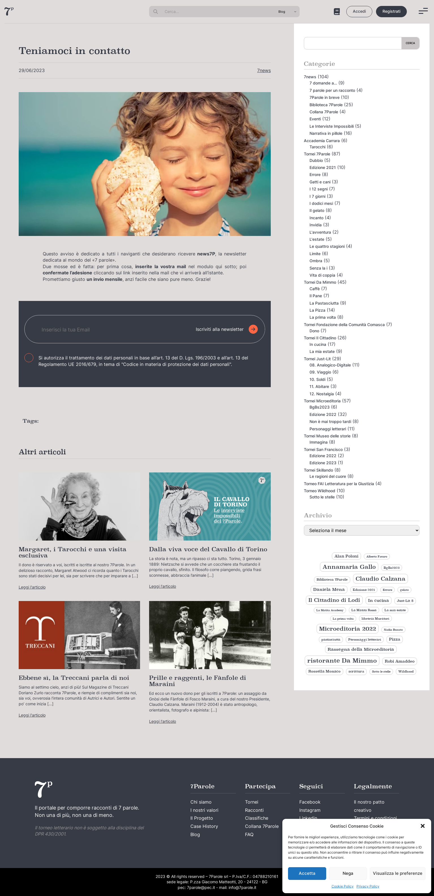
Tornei (251, 802)
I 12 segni (319, 188)
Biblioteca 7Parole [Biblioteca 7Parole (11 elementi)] (332, 580)
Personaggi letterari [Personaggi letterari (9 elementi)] (364, 639)
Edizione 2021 (323, 167)
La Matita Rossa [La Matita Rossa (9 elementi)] (364, 610)
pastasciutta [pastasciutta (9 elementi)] (330, 639)
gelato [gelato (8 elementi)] (404, 589)
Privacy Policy (367, 886)
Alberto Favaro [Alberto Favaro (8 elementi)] (376, 556)
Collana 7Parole (324, 111)
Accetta (307, 873)
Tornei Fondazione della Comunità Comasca (344, 324)
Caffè (315, 288)
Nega (348, 873)
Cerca (410, 43)
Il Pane (316, 295)
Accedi (359, 11)
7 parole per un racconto (332, 90)
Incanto (316, 217)
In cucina (318, 344)
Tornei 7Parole (317, 153)
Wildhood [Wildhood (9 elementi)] (406, 671)
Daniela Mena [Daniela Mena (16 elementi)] (329, 589)
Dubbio (316, 160)
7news (264, 70)
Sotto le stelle (322, 496)
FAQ (249, 834)
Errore (315, 174)
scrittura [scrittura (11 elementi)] (356, 671)
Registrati (391, 11)
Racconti (254, 810)
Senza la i (318, 268)
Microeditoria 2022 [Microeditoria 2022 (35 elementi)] (347, 629)
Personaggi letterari (328, 428)
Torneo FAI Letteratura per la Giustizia (339, 483)
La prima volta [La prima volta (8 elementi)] (343, 618)
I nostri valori (204, 810)
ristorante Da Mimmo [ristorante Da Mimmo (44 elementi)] (342, 660)
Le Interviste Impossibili (332, 126)
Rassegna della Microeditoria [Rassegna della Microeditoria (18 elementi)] (361, 649)
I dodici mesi (321, 203)
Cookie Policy (343, 886)
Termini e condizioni (375, 818)
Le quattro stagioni (327, 246)
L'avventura (320, 232)
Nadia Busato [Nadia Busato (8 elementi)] (393, 629)
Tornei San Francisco (323, 449)
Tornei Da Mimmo (320, 282)
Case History (204, 826)
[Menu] (423, 11)
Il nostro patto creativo (369, 806)
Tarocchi (317, 146)
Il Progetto (201, 818)
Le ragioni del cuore (328, 476)
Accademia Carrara (322, 140)
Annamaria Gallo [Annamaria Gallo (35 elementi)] (349, 567)
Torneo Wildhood (319, 490)
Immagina (319, 442)
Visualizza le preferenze (397, 873)
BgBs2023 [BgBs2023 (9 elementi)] (391, 567)
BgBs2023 (320, 407)
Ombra (316, 260)
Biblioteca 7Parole (326, 104)
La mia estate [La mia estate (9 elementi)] (395, 610)
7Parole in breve (325, 97)
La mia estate (322, 351)
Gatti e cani (320, 181)
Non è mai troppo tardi (330, 421)
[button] (423, 826)
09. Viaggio (320, 372)
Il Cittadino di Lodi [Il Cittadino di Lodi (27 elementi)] (334, 600)
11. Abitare (319, 386)
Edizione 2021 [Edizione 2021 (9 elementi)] (364, 589)
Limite (315, 253)
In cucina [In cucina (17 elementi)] (378, 600)
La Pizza (317, 310)
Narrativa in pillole (326, 133)
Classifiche (256, 818)
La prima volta (323, 317)
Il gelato (317, 210)
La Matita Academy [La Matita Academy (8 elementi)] (329, 610)
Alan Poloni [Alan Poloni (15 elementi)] (346, 556)
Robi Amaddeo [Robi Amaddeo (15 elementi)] (399, 661)
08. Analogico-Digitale (330, 365)
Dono (314, 330)
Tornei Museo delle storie (327, 435)
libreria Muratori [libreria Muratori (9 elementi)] (375, 618)
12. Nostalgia (322, 393)
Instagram (310, 810)
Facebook (310, 802)
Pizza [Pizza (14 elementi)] (394, 639)
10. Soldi (317, 379)
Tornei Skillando (318, 470)
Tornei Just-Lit (317, 358)
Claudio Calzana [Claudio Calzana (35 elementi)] (380, 579)
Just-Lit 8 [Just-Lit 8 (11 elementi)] (405, 601)
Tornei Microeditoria (322, 400)
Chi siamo (201, 802)
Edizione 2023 (323, 462)
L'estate (317, 239)
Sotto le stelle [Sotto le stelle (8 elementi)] (381, 671)
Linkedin (308, 818)
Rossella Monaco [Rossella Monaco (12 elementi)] (324, 671)
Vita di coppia (322, 275)
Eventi (315, 118)
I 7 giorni (317, 196)
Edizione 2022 (323, 414)
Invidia (316, 224)
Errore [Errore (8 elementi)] (387, 589)
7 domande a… (323, 83)
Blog (195, 834)
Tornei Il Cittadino (320, 337)
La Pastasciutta (324, 303)
